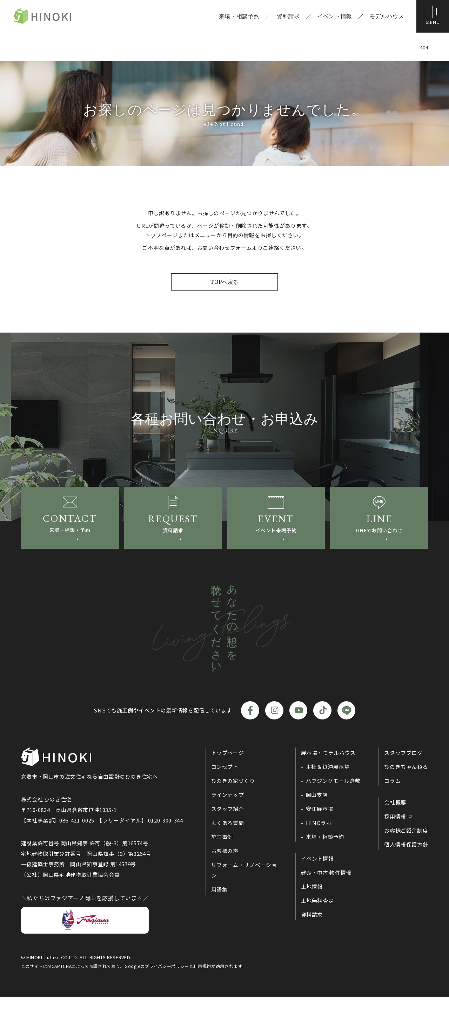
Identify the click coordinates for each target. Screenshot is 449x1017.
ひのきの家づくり (233, 801)
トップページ (227, 773)
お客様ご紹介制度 (406, 850)
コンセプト (225, 787)
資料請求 (285, 17)
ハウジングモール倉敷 (333, 801)
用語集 (219, 909)
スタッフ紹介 (227, 829)
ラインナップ (227, 815)
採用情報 (395, 836)
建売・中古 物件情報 (326, 892)
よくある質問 (227, 843)
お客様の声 (225, 871)
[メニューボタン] (431, 17)
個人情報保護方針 (406, 864)
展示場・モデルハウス (328, 773)
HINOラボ (319, 843)
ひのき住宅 (56, 17)
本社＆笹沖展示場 (328, 787)
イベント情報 (332, 17)
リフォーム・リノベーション (244, 890)
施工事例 (222, 857)
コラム (392, 801)
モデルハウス (384, 17)
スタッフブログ (403, 773)
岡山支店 (317, 815)
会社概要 (395, 822)
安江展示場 (319, 829)
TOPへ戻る (224, 282)
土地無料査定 (317, 920)
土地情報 (312, 906)
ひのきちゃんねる (406, 787)
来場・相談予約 (236, 17)
